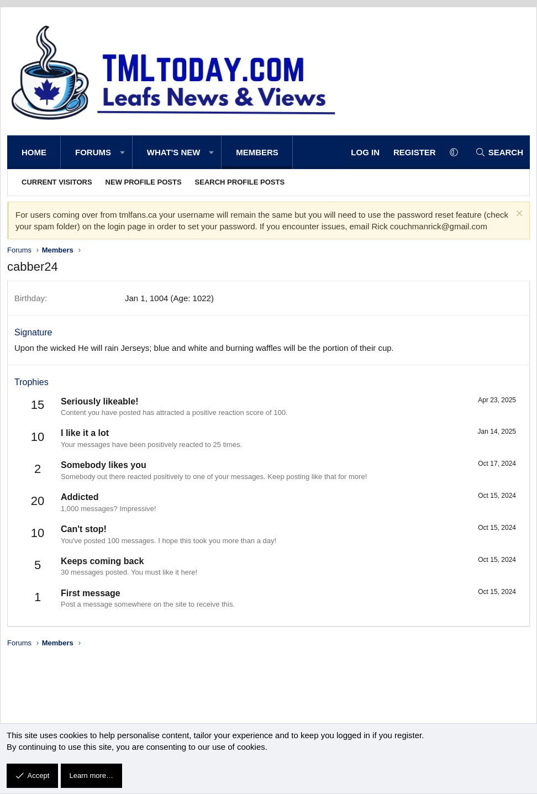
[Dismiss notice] (518, 214)
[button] (122, 152)
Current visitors (57, 182)
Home (34, 152)
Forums (93, 152)
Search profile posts (240, 182)
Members (257, 152)
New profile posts (144, 182)
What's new (174, 152)
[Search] (499, 152)
